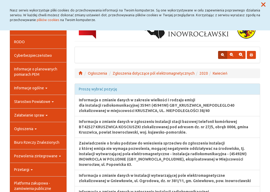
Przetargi (23, 169)
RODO (19, 42)
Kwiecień (220, 73)
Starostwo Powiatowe (34, 101)
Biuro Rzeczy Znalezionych (36, 142)
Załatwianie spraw (31, 115)
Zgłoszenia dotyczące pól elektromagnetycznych (154, 73)
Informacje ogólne (30, 88)
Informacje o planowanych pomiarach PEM (35, 72)
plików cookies (48, 20)
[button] (263, 5)
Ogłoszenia (25, 129)
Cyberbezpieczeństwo (33, 55)
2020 (203, 73)
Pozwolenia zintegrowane (37, 156)
